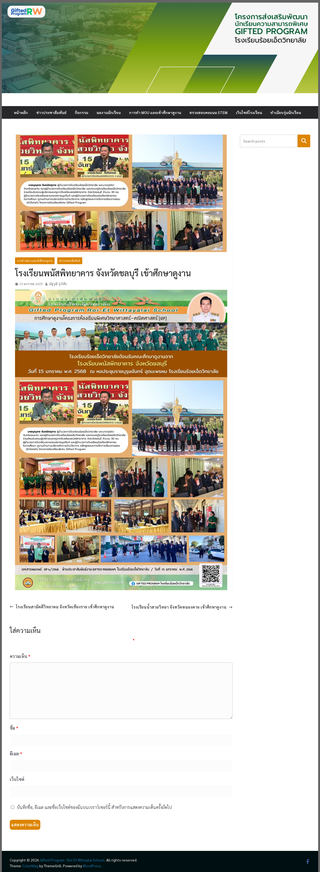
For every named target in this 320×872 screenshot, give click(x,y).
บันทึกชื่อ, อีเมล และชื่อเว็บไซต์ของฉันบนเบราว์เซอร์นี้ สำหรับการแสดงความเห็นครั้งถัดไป (94, 807)
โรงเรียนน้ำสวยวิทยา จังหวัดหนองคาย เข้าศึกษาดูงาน (182, 606)
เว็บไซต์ (17, 779)
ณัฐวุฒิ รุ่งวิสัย (58, 284)
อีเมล (16, 753)
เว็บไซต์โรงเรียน (249, 112)
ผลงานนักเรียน (109, 112)
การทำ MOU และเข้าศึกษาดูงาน (155, 112)
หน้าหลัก (21, 112)
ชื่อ (14, 728)
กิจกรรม (81, 112)
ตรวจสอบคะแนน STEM (208, 112)
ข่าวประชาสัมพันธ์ (51, 112)
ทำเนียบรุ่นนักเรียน (285, 112)
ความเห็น (20, 656)
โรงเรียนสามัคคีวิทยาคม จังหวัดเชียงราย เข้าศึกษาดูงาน (62, 606)
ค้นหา (304, 141)
